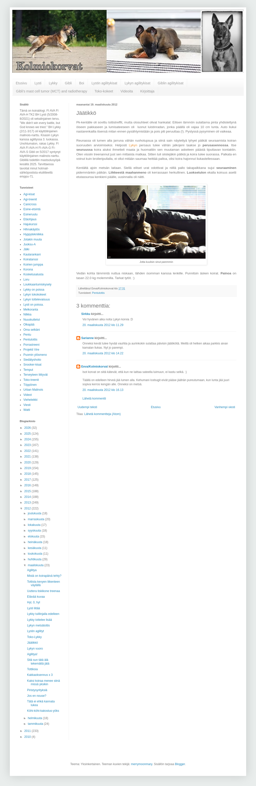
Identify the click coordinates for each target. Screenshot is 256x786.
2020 (28, 462)
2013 (28, 502)
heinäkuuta (35, 542)
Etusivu (21, 83)
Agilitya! (32, 654)
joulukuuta (35, 513)
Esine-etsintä (31, 209)
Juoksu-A (29, 244)
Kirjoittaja (147, 91)
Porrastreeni (31, 344)
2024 (28, 439)
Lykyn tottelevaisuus (36, 299)
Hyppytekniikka (33, 234)
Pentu (27, 334)
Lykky (53, 83)
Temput (28, 369)
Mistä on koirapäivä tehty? (44, 576)
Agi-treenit (30, 199)
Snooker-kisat (32, 364)
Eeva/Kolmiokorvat (94, 366)
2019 (28, 468)
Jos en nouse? (36, 695)
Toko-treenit (31, 380)
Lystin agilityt (35, 631)
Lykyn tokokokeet (34, 294)
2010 (28, 737)
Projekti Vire (31, 349)
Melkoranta (30, 309)
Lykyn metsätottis (38, 625)
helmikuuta (35, 718)
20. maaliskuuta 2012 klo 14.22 (102, 353)
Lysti (37, 83)
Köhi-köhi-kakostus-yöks (43, 710)
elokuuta (34, 536)
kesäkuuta (35, 548)
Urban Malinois (33, 389)
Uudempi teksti (87, 407)
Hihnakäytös (31, 229)
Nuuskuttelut (31, 319)
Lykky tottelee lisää (39, 620)
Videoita (126, 91)
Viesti (27, 405)
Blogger (180, 764)
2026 (28, 428)
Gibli (68, 83)
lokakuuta (34, 525)
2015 (28, 491)
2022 (28, 451)
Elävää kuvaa (36, 596)
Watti (26, 410)
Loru (26, 279)
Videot (27, 395)
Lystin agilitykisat (104, 83)
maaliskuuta (36, 565)
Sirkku (85, 314)
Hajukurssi (30, 224)
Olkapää (28, 324)
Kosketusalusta (33, 274)
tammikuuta (36, 724)
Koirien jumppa (33, 264)
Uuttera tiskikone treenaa (43, 591)
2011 (28, 731)
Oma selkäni (31, 329)
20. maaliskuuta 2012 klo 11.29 (102, 325)
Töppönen (30, 384)
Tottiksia (32, 669)
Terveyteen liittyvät (35, 374)
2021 (28, 456)
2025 (28, 433)
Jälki (26, 249)
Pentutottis (98, 292)
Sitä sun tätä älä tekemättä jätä (38, 661)
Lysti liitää (33, 608)
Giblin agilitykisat (170, 83)
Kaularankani (32, 254)
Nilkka (27, 314)
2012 (28, 508)
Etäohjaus (29, 219)
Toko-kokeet (104, 91)
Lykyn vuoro (35, 648)
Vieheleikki (30, 399)
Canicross (29, 204)
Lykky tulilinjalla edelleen (43, 614)
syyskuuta (35, 530)
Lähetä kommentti (94, 398)
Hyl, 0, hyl (33, 602)
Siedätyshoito (32, 359)
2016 (28, 485)
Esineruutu (30, 214)
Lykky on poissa (33, 289)
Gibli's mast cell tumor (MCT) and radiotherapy (51, 91)
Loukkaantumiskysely (37, 284)
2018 (28, 473)
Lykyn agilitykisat (137, 83)
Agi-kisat (29, 194)
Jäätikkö (32, 642)
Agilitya (32, 570)
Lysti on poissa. (33, 304)
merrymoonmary (141, 764)
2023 (28, 445)
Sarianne (87, 338)
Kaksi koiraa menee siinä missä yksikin (43, 682)
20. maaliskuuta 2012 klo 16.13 (102, 390)
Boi (81, 83)
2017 (28, 479)
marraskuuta (36, 519)
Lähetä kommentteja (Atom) (102, 414)
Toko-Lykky (34, 637)
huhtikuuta (35, 559)
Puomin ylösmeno (35, 354)
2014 (28, 497)
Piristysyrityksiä (37, 690)
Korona (28, 269)
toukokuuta (35, 553)
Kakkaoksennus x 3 (40, 675)
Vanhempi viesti (224, 407)
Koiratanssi (30, 259)
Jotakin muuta (32, 239)
